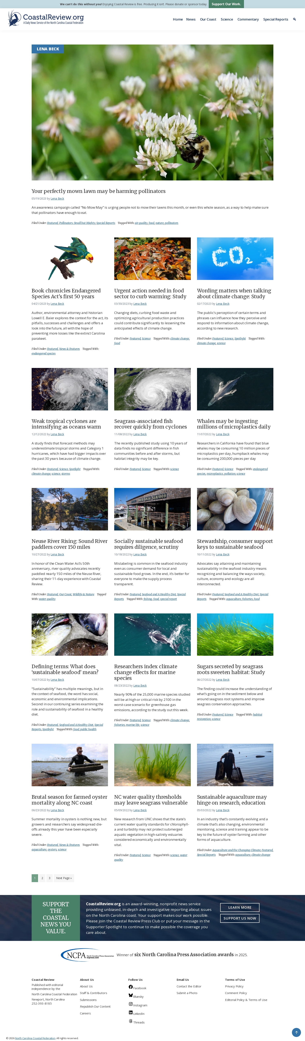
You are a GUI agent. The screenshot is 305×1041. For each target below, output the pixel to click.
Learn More (240, 907)
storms (65, 473)
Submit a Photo (187, 993)
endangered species (44, 353)
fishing (148, 599)
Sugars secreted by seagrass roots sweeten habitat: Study (231, 669)
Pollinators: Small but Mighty (77, 223)
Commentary (248, 19)
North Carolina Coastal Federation (54, 994)
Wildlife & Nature (83, 594)
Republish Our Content (95, 1006)
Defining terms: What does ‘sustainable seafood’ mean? (65, 669)
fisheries (247, 599)
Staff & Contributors (93, 993)
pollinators (171, 223)
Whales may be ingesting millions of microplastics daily (234, 424)
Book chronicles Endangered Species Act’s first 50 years (66, 294)
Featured (52, 223)
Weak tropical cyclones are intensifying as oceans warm (66, 424)
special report (168, 599)
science (221, 343)
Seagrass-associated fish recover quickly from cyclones (150, 424)
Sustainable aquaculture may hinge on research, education (232, 800)
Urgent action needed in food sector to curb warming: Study (150, 294)
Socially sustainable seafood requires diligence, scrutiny (148, 544)
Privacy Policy (234, 986)
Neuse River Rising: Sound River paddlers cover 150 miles (69, 544)
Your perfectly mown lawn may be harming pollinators (99, 191)
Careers (85, 1013)
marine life (132, 725)
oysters (52, 849)
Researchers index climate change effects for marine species (145, 672)
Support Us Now (240, 918)
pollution (229, 473)
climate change (179, 338)
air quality (141, 223)
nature (160, 223)
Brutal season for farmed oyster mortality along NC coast (69, 800)
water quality (47, 599)
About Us (86, 986)
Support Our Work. (226, 4)
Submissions (88, 1000)
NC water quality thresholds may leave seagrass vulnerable (151, 800)
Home (178, 19)
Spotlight (240, 338)
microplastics (215, 473)
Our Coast (208, 19)
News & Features (69, 349)
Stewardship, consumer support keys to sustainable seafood (235, 544)
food (151, 223)
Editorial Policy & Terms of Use (246, 1000)
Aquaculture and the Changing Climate (236, 850)
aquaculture (233, 599)
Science (227, 19)
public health (88, 729)
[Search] (295, 19)
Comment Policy (236, 993)
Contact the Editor (189, 986)
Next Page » (64, 879)
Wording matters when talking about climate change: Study (234, 294)
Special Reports (275, 19)
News (190, 19)
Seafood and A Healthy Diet (159, 594)
